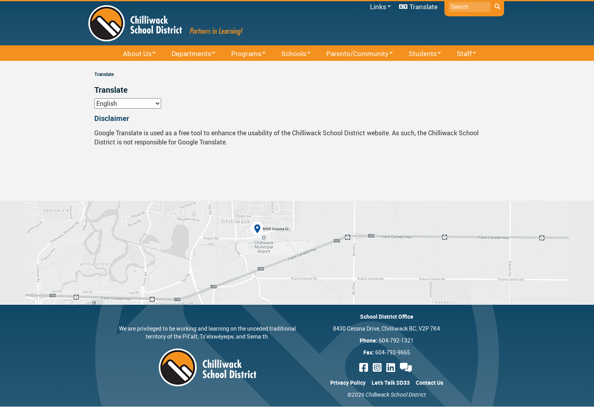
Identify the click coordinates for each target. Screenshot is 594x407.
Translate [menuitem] (423, 6)
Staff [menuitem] (461, 54)
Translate (104, 74)
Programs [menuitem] (243, 54)
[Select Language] (127, 103)
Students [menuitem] (419, 54)
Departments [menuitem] (188, 54)
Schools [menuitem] (291, 54)
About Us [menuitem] (134, 54)
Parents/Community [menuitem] (354, 54)
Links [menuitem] (379, 7)
